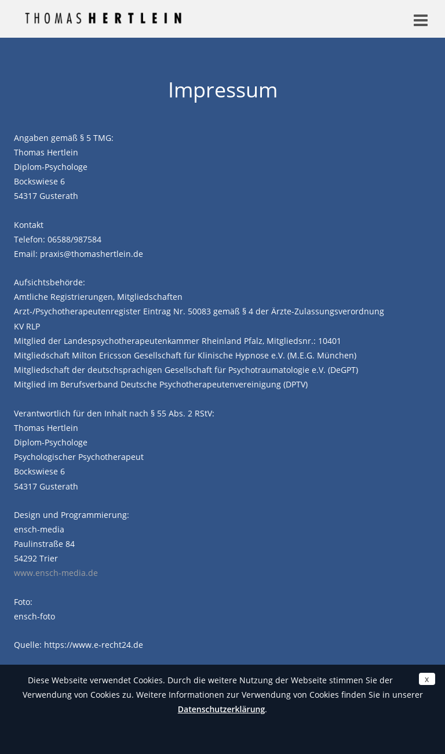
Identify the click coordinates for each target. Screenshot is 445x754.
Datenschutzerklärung (221, 709)
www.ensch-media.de (56, 572)
